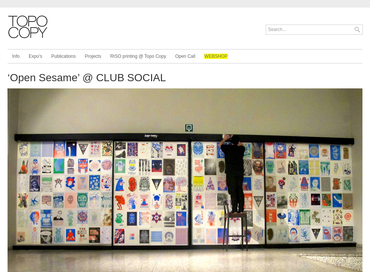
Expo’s (35, 56)
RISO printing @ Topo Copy (138, 56)
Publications (63, 56)
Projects (93, 56)
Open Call (185, 56)
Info (16, 56)
